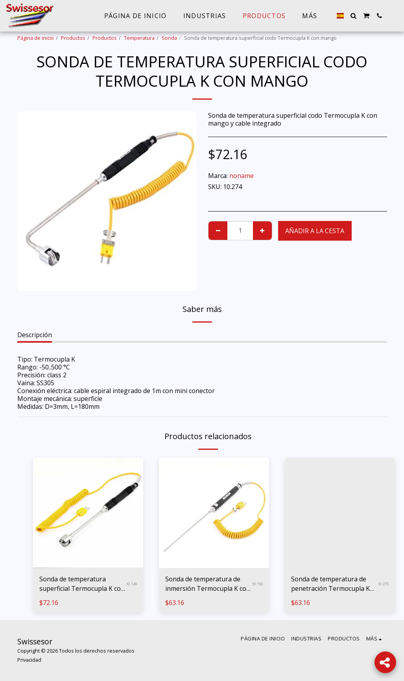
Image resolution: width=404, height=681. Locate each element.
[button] (353, 16)
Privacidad (29, 659)
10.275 (383, 583)
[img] (88, 513)
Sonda (169, 37)
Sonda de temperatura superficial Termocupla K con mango (82, 584)
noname (241, 175)
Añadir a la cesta (314, 230)
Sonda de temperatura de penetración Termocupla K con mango (330, 584)
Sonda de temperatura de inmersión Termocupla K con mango (207, 584)
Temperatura (139, 37)
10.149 (131, 583)
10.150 (257, 583)
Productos (73, 37)
